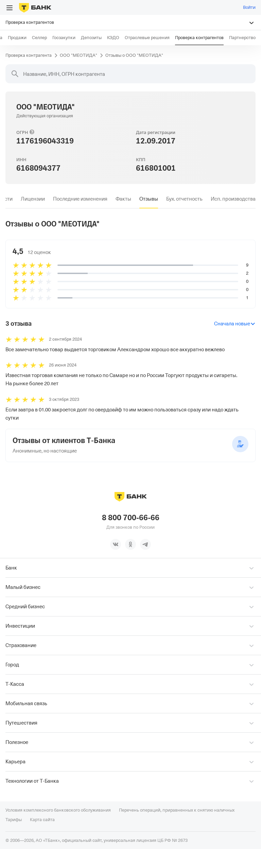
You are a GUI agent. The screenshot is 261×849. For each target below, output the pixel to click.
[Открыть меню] (9, 8)
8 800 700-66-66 (130, 517)
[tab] (33, 198)
